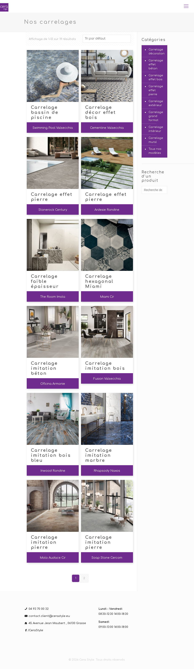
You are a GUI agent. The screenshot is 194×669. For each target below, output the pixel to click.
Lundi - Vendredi (110, 608)
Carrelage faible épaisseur (45, 281)
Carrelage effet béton (156, 64)
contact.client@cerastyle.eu (49, 616)
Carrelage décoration (157, 51)
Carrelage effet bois (156, 77)
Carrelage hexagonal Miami (99, 281)
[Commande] (106, 39)
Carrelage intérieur (156, 129)
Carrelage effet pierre (52, 197)
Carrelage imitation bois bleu (51, 455)
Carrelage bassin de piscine (44, 112)
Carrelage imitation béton (44, 368)
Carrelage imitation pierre (44, 542)
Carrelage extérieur (156, 103)
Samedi (103, 621)
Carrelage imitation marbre (98, 455)
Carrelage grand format (156, 116)
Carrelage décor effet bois (100, 112)
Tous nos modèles (155, 150)
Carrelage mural (156, 140)
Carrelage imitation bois (105, 366)
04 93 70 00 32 (39, 608)
